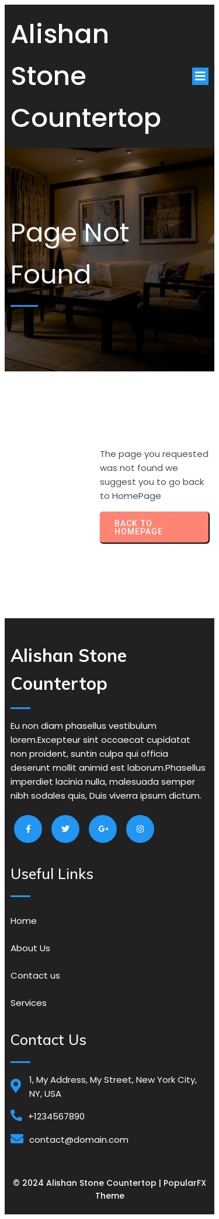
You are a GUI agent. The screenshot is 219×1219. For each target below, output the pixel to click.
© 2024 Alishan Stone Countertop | (88, 1183)
